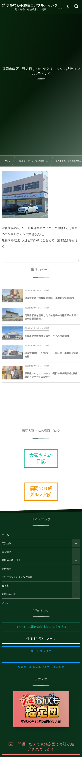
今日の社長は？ (41, 651)
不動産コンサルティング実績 (17, 577)
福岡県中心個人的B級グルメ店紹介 (41, 667)
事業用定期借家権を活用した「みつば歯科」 (48, 337)
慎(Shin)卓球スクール (41, 638)
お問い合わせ (9, 594)
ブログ (5, 602)
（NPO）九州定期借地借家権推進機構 (41, 627)
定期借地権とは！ (11, 560)
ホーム (5, 535)
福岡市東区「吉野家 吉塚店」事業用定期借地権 (49, 300)
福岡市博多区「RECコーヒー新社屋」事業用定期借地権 (51, 357)
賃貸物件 (6, 552)
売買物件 (6, 543)
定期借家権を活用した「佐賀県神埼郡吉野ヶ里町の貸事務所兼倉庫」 (51, 319)
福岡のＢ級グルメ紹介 (41, 491)
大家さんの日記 (41, 458)
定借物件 (6, 569)
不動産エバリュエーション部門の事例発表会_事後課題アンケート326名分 (51, 377)
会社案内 (6, 585)
